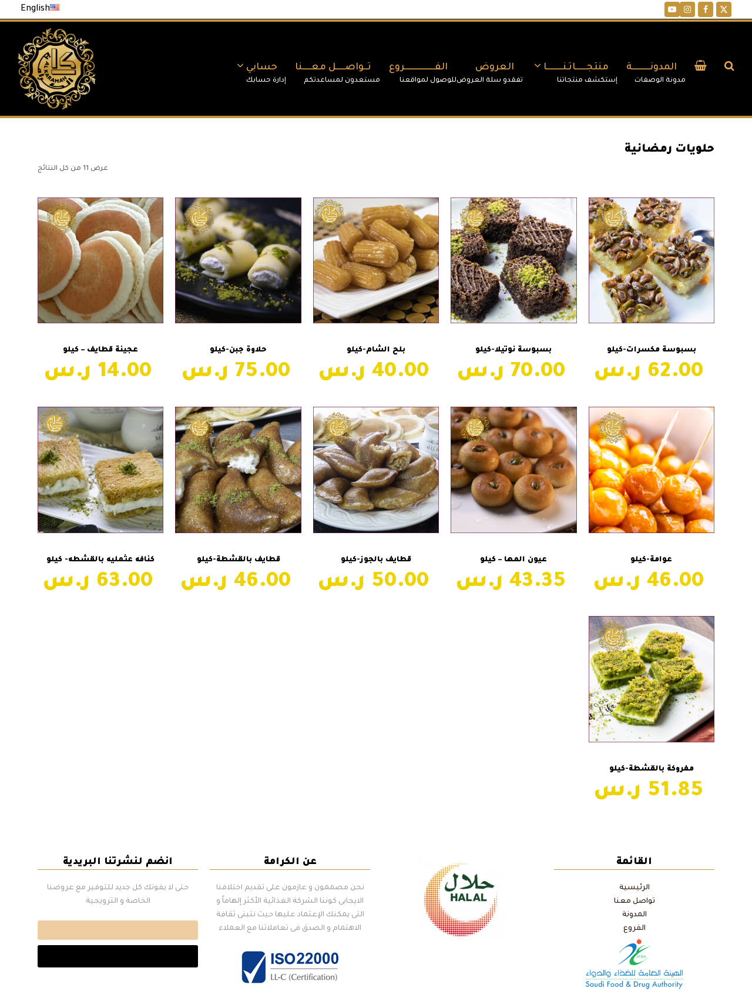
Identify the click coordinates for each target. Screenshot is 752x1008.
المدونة (634, 915)
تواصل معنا (634, 902)
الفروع (634, 929)
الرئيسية (634, 888)
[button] (701, 68)
